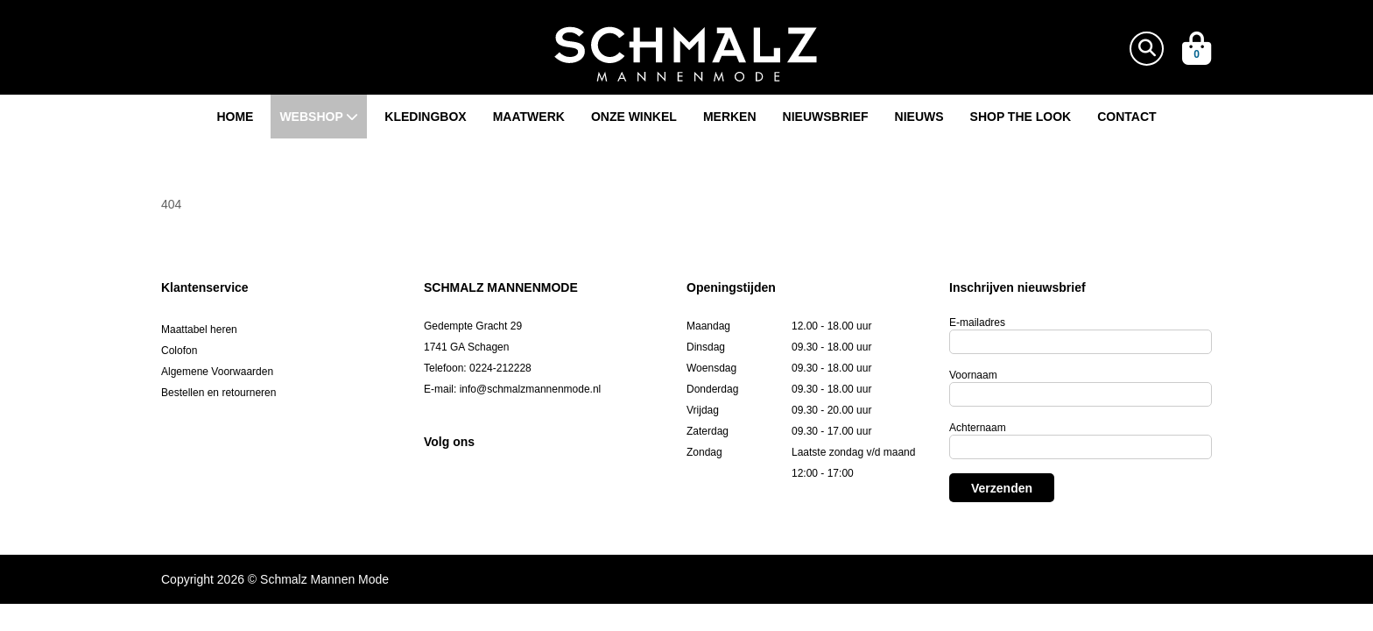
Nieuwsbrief (826, 117)
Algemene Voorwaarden (217, 371)
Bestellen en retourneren (218, 392)
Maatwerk (529, 117)
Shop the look (1021, 117)
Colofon (179, 350)
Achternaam (977, 428)
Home (234, 117)
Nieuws (919, 117)
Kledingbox (425, 117)
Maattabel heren (199, 329)
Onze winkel (634, 117)
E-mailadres (977, 322)
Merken (730, 117)
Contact (1126, 117)
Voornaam (973, 375)
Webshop (318, 117)
